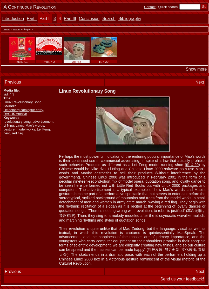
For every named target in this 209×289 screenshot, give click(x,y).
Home (7, 29)
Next (199, 82)
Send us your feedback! (182, 279)
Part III (70, 18)
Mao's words (34, 125)
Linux (20, 125)
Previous (13, 82)
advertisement (42, 121)
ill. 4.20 (192, 165)
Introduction (13, 18)
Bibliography (129, 18)
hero (7, 133)
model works (25, 129)
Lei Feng (43, 129)
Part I (32, 18)
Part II (45, 18)
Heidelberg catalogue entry (23, 110)
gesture (9, 129)
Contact (150, 7)
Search (109, 18)
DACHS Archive (15, 114)
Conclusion (89, 18)
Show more (196, 69)
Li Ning (9, 125)
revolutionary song (17, 121)
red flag (17, 133)
